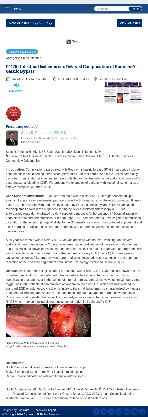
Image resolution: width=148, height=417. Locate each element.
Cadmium (23, 410)
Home (17, 8)
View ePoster (130, 23)
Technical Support (45, 410)
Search (135, 8)
